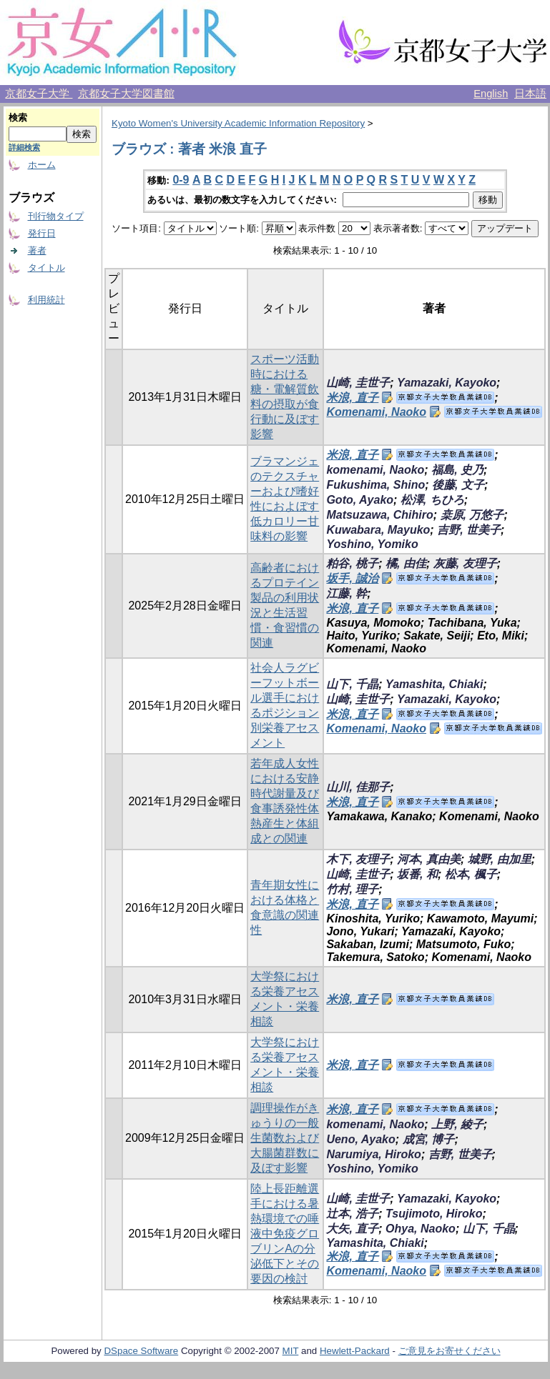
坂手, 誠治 (352, 578)
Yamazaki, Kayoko (446, 383)
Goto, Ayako (359, 500)
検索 (18, 117)
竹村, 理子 (352, 889)
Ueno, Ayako (360, 1139)
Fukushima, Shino (375, 485)
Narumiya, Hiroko (373, 1154)
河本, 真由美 (429, 859)
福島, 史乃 (457, 470)
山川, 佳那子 (358, 787)
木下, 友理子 (358, 859)
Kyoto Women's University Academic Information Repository (238, 123)
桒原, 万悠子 (472, 515)
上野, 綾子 (457, 1124)
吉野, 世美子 (469, 530)
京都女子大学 (38, 93)
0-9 (180, 180)
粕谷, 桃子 (352, 563)
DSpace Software (141, 1350)
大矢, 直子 (352, 1229)
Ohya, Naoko (421, 1229)
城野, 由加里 (499, 859)
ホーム (42, 164)
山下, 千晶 (352, 684)
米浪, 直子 (352, 398)
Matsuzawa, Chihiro (379, 515)
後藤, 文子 (458, 485)
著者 (37, 250)
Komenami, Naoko (376, 412)
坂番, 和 (417, 874)
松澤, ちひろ (432, 500)
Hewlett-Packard (355, 1350)
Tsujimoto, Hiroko (434, 1214)
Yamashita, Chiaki (434, 684)
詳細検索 (24, 147)
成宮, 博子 (429, 1139)
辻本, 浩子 (352, 1214)
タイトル (46, 267)
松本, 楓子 (471, 874)
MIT (291, 1350)
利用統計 (46, 299)
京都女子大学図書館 (126, 93)
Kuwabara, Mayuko (378, 530)
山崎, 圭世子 (358, 383)
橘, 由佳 (406, 563)
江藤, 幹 (346, 593)
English (490, 93)
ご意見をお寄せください (449, 1350)
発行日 (42, 233)
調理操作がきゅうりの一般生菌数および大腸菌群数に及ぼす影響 (284, 1138)
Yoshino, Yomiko (372, 544)
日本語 (530, 93)
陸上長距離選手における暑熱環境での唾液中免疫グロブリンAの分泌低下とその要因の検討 (284, 1234)
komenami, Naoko (375, 470)
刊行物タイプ (56, 216)
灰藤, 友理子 (465, 563)
